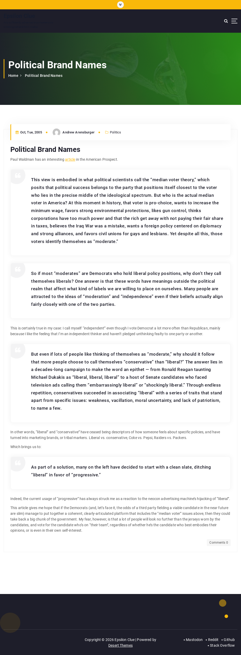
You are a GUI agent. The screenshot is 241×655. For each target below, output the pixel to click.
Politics (115, 132)
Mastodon (194, 640)
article (70, 159)
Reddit (213, 640)
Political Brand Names (43, 75)
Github (229, 640)
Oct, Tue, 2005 (29, 132)
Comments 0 (218, 542)
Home (13, 75)
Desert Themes (120, 645)
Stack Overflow (222, 645)
